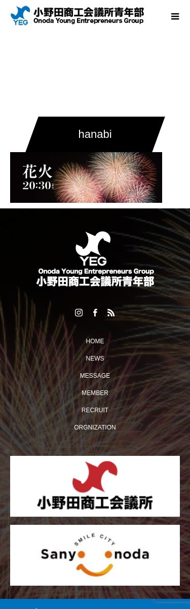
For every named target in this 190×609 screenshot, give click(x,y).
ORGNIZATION (95, 427)
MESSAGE (95, 375)
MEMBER (95, 393)
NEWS (95, 358)
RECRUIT (95, 410)
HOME (95, 341)
